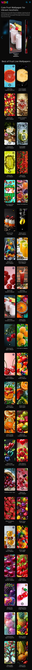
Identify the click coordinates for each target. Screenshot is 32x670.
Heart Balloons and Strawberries (22, 464)
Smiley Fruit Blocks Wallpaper (10, 550)
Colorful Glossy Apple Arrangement (9, 637)
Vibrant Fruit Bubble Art (22, 204)
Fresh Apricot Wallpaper (22, 348)
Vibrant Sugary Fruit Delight (22, 550)
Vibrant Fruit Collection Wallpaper (22, 435)
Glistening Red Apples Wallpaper (10, 349)
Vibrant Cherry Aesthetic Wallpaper (9, 579)
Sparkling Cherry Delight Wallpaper (22, 608)
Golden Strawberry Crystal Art (22, 118)
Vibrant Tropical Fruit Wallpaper (22, 637)
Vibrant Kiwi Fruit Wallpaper (9, 176)
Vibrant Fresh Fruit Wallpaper (22, 666)
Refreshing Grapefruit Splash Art (9, 89)
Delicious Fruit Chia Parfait (9, 233)
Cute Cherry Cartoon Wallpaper (9, 377)
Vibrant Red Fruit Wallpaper (22, 176)
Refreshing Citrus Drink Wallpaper (22, 262)
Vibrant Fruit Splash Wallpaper (10, 262)
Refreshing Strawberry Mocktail (22, 291)
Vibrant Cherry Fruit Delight (22, 522)
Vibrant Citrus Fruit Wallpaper (22, 320)
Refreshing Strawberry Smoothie (10, 320)
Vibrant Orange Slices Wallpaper (9, 435)
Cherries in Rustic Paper (9, 492)
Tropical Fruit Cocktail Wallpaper (10, 147)
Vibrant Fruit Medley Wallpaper (10, 118)
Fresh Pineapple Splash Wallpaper (22, 89)
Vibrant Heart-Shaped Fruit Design (9, 464)
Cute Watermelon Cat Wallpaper (10, 205)
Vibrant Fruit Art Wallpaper (10, 608)
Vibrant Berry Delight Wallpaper (22, 579)
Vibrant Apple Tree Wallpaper (9, 666)
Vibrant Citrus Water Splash (22, 406)
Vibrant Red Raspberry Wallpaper (9, 291)
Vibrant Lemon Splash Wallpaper (22, 233)
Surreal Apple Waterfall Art (22, 147)
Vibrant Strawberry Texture (10, 522)
